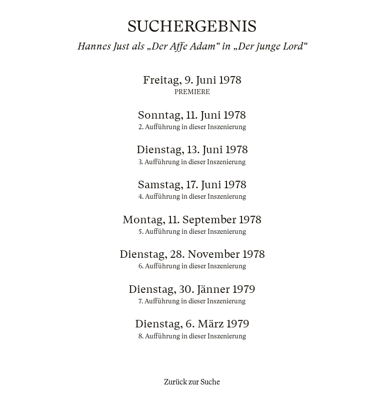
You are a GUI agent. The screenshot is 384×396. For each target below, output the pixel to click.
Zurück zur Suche (192, 382)
